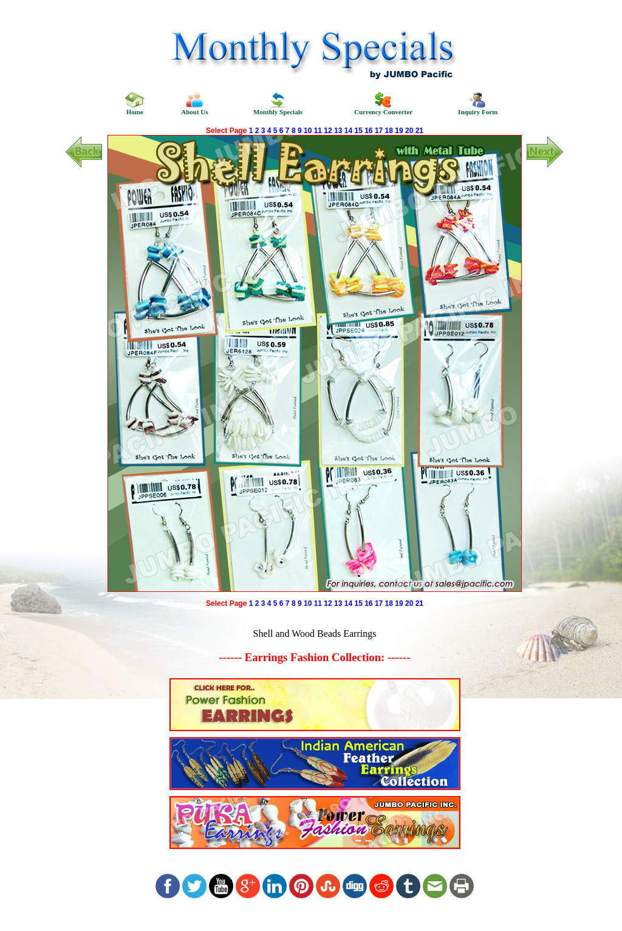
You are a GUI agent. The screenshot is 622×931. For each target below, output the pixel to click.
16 (368, 130)
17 (379, 130)
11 (318, 130)
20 (409, 130)
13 (338, 130)
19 (399, 130)
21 (419, 130)
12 (328, 130)
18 (389, 130)
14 (348, 130)
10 (308, 130)
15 (358, 130)
